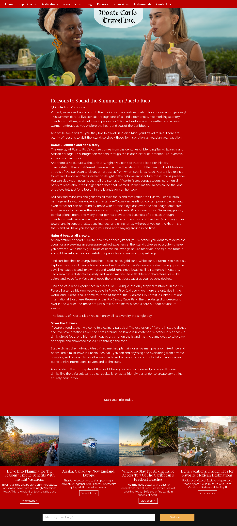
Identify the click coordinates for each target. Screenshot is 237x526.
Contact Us (163, 4)
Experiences (27, 4)
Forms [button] (102, 4)
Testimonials (142, 4)
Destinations (49, 4)
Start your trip (177, 517)
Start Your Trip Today (118, 399)
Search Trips (71, 4)
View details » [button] (29, 500)
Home (9, 4)
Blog (88, 4)
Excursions (120, 4)
